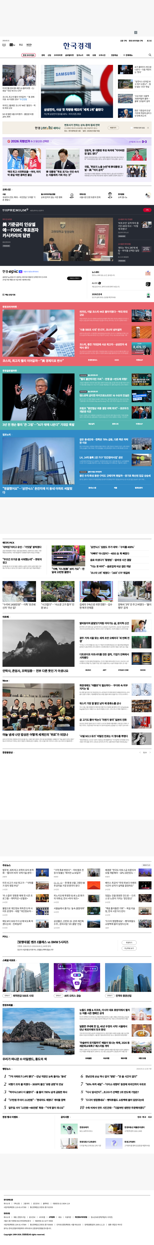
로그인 (149, 40)
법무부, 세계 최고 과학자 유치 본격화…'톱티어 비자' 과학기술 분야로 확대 (18, 872)
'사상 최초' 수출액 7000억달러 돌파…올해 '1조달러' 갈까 (142, 98)
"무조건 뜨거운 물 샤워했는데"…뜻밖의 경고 (22, 560)
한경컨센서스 (92, 360)
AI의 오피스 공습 (67, 996)
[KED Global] (29, 44)
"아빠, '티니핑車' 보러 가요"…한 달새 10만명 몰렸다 (68, 570)
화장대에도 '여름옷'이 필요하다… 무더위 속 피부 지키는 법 (103, 687)
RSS (59, 1217)
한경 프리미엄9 (28, 55)
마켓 (139, 360)
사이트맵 (42, 1217)
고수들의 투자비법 (124, 244)
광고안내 (36, 1203)
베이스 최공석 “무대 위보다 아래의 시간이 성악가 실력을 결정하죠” (120, 884)
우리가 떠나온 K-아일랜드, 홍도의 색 (24, 1059)
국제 (88, 55)
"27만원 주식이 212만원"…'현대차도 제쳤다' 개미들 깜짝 (36, 1100)
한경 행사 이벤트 (10, 1117)
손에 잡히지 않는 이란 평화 (51, 197)
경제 (43, 55)
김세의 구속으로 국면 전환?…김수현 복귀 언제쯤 (95, 606)
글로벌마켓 (69, 55)
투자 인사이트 (7, 219)
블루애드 (46, 1203)
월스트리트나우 (88, 375)
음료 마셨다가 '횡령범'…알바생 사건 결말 (110, 560)
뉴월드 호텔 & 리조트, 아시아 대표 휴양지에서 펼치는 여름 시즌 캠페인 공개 (104, 1011)
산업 (49, 55)
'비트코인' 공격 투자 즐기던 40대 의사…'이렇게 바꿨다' (128, 226)
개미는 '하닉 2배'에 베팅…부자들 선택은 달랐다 (128, 250)
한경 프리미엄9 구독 (136, 40)
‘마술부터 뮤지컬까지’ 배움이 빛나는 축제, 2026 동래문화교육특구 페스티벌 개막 (104, 1044)
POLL (5, 936)
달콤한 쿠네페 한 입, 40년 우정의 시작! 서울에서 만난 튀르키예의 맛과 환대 (103, 1028)
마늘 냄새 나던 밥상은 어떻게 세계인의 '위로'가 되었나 (35, 734)
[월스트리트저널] (21, 44)
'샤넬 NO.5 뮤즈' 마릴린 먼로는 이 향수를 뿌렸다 (103, 736)
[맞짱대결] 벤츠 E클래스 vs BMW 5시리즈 (42, 942)
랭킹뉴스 (6, 1068)
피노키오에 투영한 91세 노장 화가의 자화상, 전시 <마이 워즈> (69, 897)
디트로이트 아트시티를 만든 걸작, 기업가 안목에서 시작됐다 (104, 656)
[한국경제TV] (12, 44)
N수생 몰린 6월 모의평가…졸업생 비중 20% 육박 (18, 115)
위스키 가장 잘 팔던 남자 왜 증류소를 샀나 (100, 703)
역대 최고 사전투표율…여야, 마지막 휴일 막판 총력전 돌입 (24, 173)
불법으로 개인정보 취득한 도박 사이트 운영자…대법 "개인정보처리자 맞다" (17, 911)
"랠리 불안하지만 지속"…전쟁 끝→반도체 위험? (103, 379)
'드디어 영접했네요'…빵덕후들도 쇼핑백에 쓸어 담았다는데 (120, 922)
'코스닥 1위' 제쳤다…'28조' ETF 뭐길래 (110, 573)
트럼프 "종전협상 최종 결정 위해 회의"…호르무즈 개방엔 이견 (104, 410)
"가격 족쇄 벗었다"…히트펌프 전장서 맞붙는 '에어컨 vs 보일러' (69, 871)
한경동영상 (7, 752)
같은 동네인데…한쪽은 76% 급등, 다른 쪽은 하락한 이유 (103, 441)
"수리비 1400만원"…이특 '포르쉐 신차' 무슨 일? (19, 606)
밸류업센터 (139, 488)
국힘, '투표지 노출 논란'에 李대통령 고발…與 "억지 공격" (103, 168)
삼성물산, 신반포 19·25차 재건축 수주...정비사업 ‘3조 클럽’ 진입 (69, 922)
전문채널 (114, 55)
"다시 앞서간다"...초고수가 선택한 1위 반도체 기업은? (112, 1092)
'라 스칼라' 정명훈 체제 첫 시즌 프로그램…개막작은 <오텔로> (17, 897)
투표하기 (129, 942)
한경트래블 (7, 1005)
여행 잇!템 (142, 1058)
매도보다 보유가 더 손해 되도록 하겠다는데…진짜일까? (17, 922)
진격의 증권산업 (118, 996)
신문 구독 (123, 40)
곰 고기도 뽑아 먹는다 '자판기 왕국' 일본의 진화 (103, 720)
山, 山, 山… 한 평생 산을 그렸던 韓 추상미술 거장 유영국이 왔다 (69, 884)
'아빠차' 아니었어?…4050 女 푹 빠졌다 (109, 553)
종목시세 (115, 424)
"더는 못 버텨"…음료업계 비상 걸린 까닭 (110, 566)
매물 (115, 488)
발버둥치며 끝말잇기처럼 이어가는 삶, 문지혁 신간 (104, 623)
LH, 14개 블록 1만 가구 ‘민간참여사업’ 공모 (101, 457)
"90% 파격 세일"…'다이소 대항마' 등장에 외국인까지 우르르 (115, 1084)
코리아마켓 (58, 55)
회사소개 (7, 1203)
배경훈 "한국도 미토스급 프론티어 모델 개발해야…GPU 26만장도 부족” (120, 872)
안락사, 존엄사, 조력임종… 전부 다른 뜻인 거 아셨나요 (35, 671)
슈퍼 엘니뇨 (122, 197)
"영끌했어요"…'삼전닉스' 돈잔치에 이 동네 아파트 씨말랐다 (37, 490)
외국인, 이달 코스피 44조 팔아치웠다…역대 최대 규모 (103, 313)
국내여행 (106, 1058)
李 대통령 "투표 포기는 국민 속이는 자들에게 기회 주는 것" (62, 173)
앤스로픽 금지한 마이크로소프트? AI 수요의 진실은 (104, 395)
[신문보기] (4, 44)
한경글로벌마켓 (9, 370)
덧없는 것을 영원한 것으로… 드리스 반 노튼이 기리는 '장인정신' (120, 897)
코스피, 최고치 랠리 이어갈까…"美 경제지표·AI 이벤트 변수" (18, 98)
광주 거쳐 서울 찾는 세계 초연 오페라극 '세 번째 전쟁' (104, 639)
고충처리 (26, 1203)
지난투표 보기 (129, 948)
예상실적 (91, 424)
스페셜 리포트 (8, 960)
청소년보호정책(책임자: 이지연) (102, 1217)
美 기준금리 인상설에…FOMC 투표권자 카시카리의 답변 (20, 229)
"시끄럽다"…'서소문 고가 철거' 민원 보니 (57, 606)
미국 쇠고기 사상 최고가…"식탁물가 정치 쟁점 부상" (17, 884)
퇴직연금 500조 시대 (17, 996)
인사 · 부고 (141, 1116)
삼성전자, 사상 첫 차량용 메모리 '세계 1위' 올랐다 (73, 109)
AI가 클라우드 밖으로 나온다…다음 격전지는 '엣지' (143, 69)
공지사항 (65, 1117)
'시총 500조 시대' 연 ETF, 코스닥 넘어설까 (100, 329)
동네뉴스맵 (92, 488)
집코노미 (80, 55)
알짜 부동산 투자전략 (90, 472)
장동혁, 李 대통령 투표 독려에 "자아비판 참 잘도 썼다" (104, 152)
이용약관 (68, 1217)
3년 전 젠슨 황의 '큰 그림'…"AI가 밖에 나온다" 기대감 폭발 (38, 424)
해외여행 (124, 1058)
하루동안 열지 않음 (139, 128)
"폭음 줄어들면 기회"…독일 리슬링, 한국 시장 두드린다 (120, 910)
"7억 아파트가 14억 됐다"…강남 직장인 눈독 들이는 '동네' (37, 1076)
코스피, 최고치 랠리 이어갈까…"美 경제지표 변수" (33, 361)
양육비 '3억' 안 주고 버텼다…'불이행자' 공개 (134, 606)
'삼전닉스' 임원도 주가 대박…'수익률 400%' (112, 547)
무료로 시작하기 (74, 278)
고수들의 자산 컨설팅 (125, 219)
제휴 (15, 1217)
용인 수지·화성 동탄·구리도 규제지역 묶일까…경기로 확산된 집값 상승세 (115, 475)
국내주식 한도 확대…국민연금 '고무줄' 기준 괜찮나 (19, 198)
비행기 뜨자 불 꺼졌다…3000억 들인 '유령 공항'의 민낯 (35, 1084)
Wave (5, 680)
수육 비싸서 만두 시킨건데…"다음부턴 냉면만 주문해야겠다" (115, 1108)
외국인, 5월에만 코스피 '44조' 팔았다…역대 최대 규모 (18, 106)
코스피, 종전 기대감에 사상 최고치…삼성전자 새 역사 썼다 (103, 346)
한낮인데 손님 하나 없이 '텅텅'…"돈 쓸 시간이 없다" (111, 1076)
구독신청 (17, 1203)
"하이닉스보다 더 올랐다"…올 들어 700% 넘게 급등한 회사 (37, 1092)
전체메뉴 (129, 55)
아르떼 (5, 616)
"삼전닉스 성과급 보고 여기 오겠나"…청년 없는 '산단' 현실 (143, 84)
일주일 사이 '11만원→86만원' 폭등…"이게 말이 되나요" (36, 1108)
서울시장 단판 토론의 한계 (89, 197)
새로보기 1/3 (146, 865)
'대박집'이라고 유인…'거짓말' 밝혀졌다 (21, 547)
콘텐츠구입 (21, 1217)
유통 (94, 55)
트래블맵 (88, 1058)
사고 (150, 1116)
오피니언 (102, 55)
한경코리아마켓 (9, 306)
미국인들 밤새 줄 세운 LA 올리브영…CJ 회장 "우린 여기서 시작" (18, 89)
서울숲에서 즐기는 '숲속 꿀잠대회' (69, 908)
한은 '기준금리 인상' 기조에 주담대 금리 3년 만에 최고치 (143, 113)
